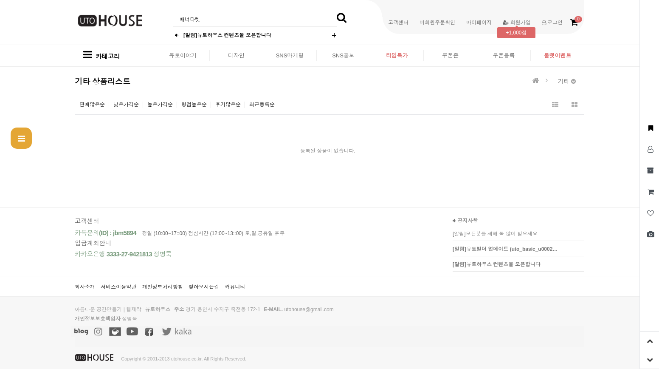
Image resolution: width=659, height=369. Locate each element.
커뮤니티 (235, 287)
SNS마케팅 (290, 55)
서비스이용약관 (118, 287)
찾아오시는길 (204, 287)
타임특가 (397, 55)
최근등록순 (262, 105)
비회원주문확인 (437, 23)
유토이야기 (183, 55)
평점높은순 (194, 105)
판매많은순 (92, 105)
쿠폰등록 (504, 55)
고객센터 (398, 23)
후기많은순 (228, 105)
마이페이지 (479, 23)
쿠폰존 (450, 55)
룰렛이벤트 (558, 55)
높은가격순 (160, 105)
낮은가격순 (126, 105)
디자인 (236, 55)
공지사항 (465, 221)
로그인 (552, 23)
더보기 (334, 35)
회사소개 (85, 287)
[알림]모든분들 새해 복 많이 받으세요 (495, 234)
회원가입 (516, 23)
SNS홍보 (343, 55)
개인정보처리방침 (162, 287)
